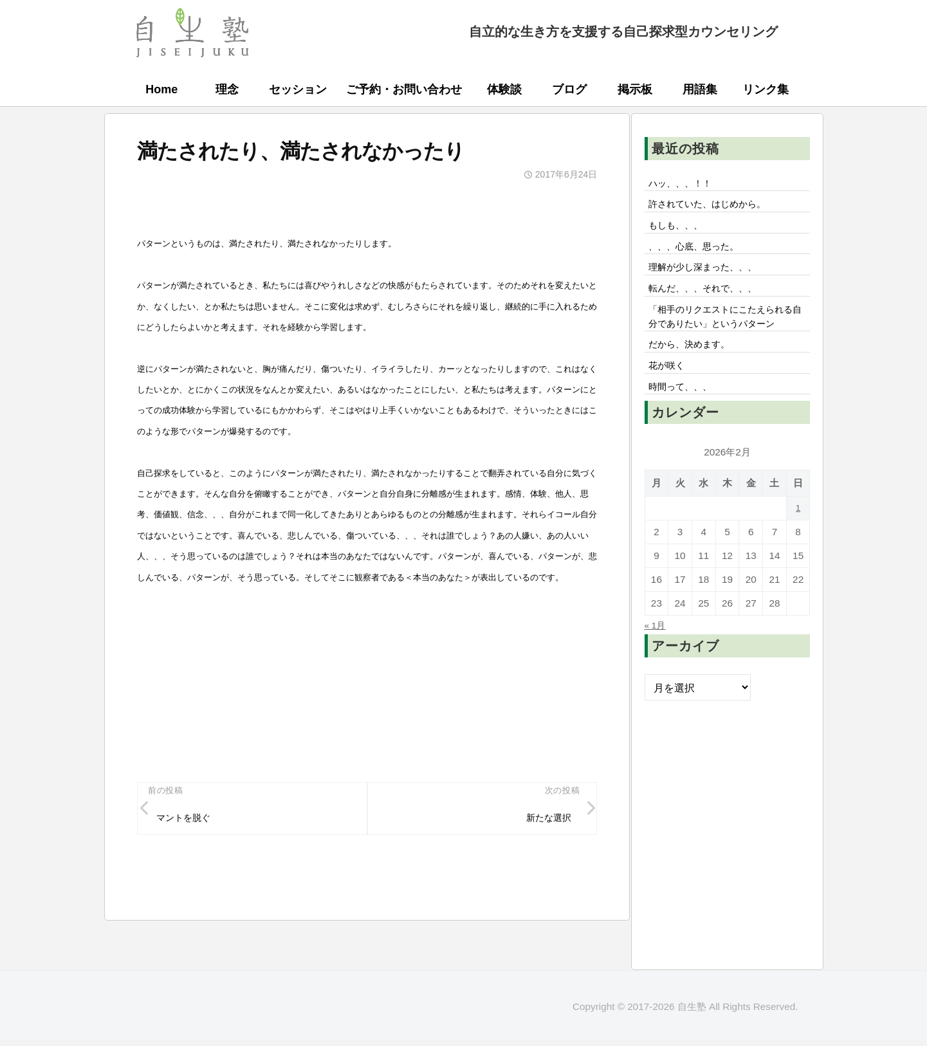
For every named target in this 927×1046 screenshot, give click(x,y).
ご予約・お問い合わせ (404, 89)
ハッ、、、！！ (686, 184)
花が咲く (670, 408)
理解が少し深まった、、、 (711, 279)
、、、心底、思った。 (701, 255)
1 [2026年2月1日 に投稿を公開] (798, 554)
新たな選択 (543, 821)
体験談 (504, 89)
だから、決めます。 (696, 384)
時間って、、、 (686, 431)
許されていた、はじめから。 (717, 208)
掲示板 (635, 89)
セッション (298, 89)
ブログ (569, 89)
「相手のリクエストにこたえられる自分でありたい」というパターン (727, 343)
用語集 (700, 89)
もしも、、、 (680, 231)
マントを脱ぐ (189, 821)
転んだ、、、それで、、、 (711, 303)
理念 (227, 89)
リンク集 (765, 89)
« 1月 (657, 671)
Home (161, 89)
